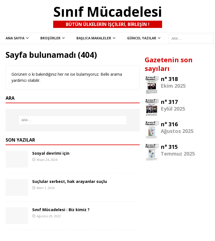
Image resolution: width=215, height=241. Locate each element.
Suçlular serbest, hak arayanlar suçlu (69, 181)
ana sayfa (15, 38)
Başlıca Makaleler (93, 38)
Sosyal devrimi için (50, 153)
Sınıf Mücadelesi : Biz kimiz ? (61, 209)
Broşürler (50, 38)
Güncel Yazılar (141, 38)
